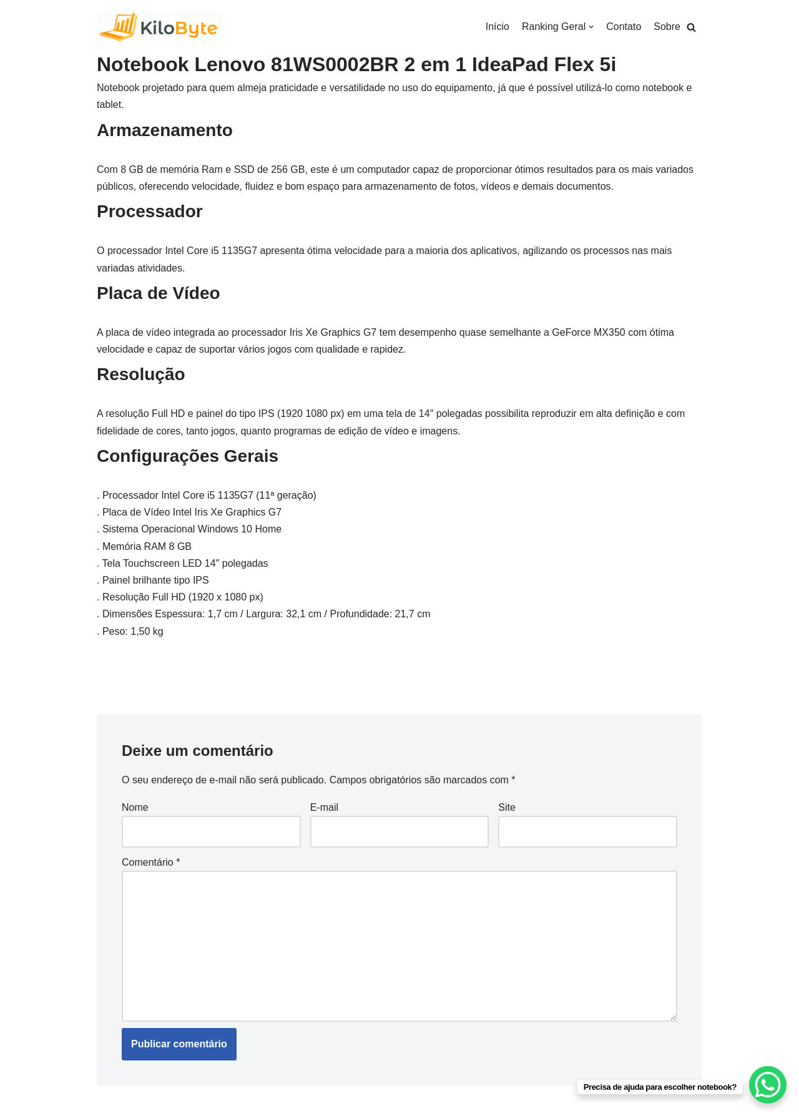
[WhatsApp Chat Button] (768, 1085)
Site (507, 807)
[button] (691, 27)
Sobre (667, 26)
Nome (135, 807)
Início (497, 26)
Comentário (151, 862)
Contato (623, 26)
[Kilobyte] (159, 26)
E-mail (324, 807)
